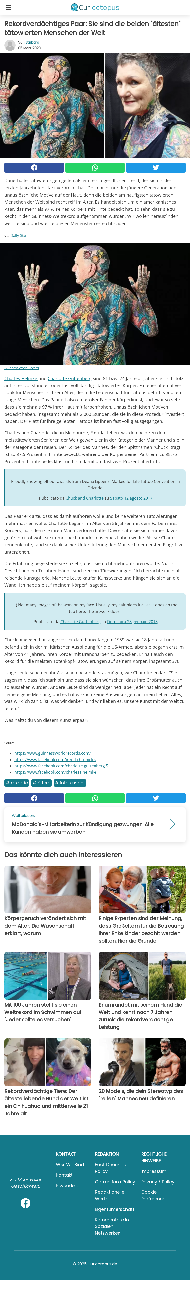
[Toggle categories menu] (8, 7)
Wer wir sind (70, 1164)
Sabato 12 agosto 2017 (131, 498)
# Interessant (70, 783)
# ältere (41, 783)
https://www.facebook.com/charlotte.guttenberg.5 (61, 765)
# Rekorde (17, 783)
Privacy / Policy (157, 1182)
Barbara (32, 42)
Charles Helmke (21, 378)
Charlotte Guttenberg (70, 378)
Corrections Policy (115, 1182)
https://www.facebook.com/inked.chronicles (55, 759)
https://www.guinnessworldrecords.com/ (52, 753)
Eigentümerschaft (114, 1209)
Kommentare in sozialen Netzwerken (112, 1226)
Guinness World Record (21, 368)
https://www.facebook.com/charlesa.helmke (55, 772)
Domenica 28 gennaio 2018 (132, 621)
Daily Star (18, 235)
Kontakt (64, 1175)
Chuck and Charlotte (85, 498)
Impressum (153, 1171)
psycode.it (67, 1185)
